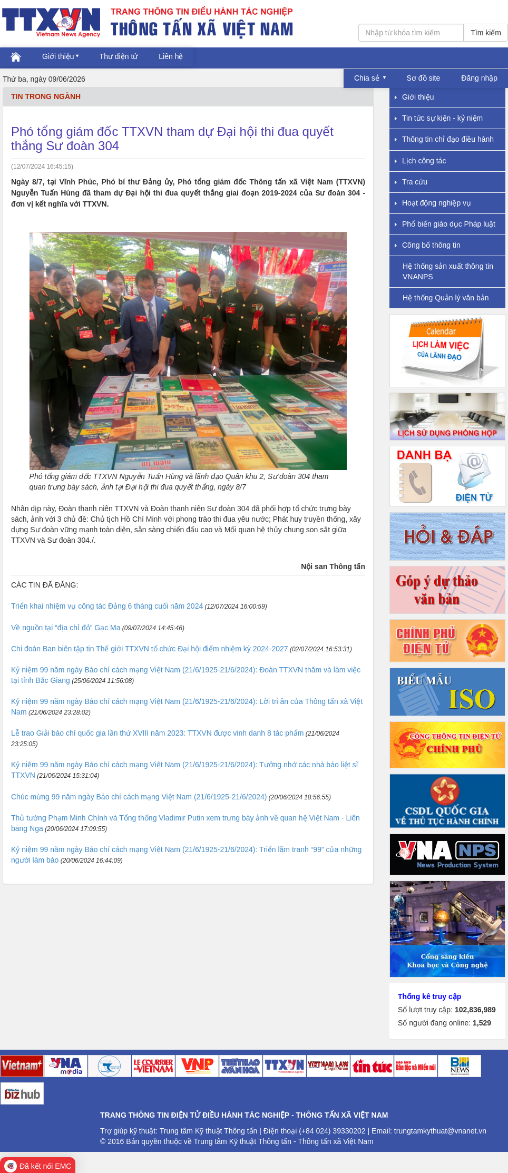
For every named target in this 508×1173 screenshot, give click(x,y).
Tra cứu (411, 182)
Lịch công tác (420, 161)
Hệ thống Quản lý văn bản (446, 298)
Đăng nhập (479, 78)
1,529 (482, 1023)
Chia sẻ (368, 78)
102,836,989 (475, 1009)
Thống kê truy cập (429, 996)
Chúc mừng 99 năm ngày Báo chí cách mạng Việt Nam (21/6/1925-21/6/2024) (139, 797)
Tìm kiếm (486, 32)
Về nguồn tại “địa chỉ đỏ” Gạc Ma (66, 627)
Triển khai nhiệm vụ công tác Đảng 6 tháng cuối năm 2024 (107, 606)
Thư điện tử (119, 56)
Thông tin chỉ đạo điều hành (444, 139)
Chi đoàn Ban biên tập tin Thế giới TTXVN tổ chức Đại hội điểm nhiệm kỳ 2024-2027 (149, 648)
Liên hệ (171, 56)
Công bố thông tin (428, 245)
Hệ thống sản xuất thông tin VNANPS (448, 271)
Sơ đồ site (424, 78)
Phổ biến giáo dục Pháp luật (445, 224)
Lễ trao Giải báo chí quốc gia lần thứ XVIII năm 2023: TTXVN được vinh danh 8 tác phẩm (157, 733)
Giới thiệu (58, 56)
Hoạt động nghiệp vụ (433, 203)
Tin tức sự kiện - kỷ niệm (439, 118)
